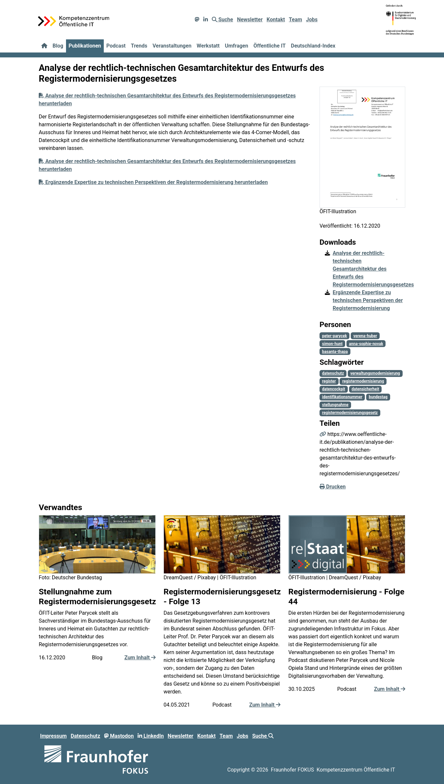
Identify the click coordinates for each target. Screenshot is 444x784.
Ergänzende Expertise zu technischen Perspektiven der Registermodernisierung (368, 300)
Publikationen (85, 46)
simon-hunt (332, 343)
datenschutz (333, 373)
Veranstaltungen (171, 46)
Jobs (312, 19)
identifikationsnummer (342, 397)
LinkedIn (151, 736)
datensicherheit (365, 389)
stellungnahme (335, 404)
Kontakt (276, 19)
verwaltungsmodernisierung (375, 373)
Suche (222, 19)
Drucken (333, 487)
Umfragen (236, 46)
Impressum (53, 736)
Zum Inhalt (140, 657)
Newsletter (250, 19)
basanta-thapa (335, 351)
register (329, 381)
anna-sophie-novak (366, 343)
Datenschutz (85, 736)
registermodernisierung (363, 381)
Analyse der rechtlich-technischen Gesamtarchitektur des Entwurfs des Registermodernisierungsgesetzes (373, 269)
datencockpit (333, 389)
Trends (139, 46)
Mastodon (119, 736)
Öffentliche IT (270, 46)
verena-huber (365, 336)
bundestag (378, 397)
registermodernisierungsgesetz (350, 412)
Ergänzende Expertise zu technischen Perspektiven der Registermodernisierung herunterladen (153, 182)
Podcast (116, 46)
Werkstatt (208, 46)
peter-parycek (334, 336)
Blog (58, 46)
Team (295, 19)
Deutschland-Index (313, 46)
